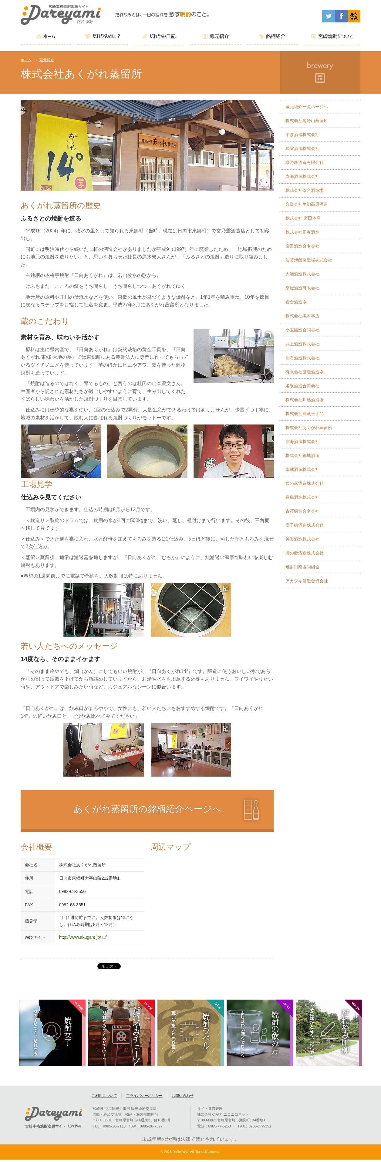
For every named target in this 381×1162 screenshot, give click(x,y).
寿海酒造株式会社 (302, 176)
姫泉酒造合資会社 (302, 385)
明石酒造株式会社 (302, 357)
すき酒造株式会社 (302, 134)
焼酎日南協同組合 (302, 566)
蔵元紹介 (46, 60)
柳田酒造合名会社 (302, 246)
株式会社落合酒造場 (304, 190)
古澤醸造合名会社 (302, 511)
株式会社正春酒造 (302, 232)
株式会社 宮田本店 (303, 218)
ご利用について (104, 1098)
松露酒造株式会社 (302, 148)
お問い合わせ (183, 1098)
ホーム (26, 60)
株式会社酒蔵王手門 (304, 413)
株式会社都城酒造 (302, 455)
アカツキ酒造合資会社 (306, 580)
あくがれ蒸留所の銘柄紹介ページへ (147, 809)
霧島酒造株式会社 (302, 497)
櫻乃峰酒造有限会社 (304, 162)
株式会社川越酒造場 (304, 399)
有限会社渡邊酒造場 (304, 371)
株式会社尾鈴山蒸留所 (306, 120)
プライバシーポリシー (144, 1098)
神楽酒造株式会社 (302, 539)
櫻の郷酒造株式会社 (304, 553)
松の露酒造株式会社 (304, 483)
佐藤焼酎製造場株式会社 (308, 260)
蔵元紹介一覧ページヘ (306, 106)
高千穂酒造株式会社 (304, 525)
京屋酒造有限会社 (302, 287)
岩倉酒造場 (296, 301)
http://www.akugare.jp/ (80, 937)
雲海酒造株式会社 (302, 441)
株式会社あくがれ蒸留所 (308, 427)
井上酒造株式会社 (302, 343)
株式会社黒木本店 (302, 315)
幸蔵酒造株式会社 (302, 469)
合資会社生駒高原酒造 (306, 204)
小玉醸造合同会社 (302, 330)
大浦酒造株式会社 (302, 273)
